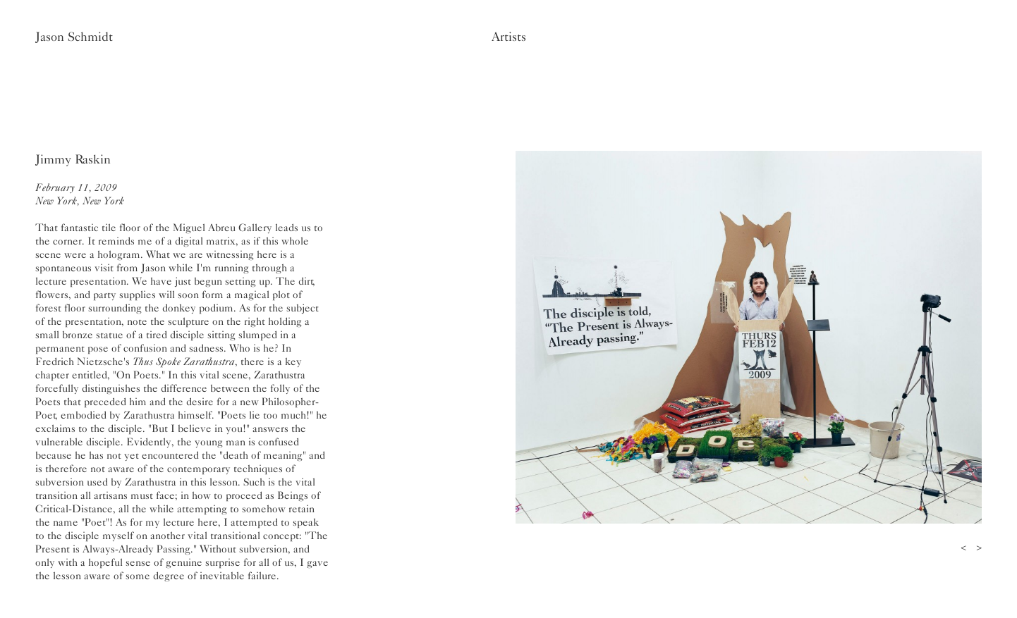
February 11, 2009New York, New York (79, 194)
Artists (509, 36)
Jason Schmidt (74, 36)
